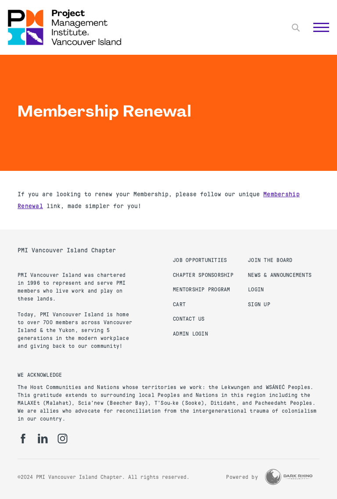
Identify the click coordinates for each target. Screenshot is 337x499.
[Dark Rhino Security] (288, 477)
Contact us (189, 319)
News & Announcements (280, 275)
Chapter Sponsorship (203, 275)
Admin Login (190, 334)
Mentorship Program (201, 290)
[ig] (62, 438)
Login (256, 290)
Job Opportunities (200, 260)
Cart (179, 304)
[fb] (23, 438)
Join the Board (270, 260)
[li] (42, 438)
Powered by (242, 477)
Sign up (259, 304)
